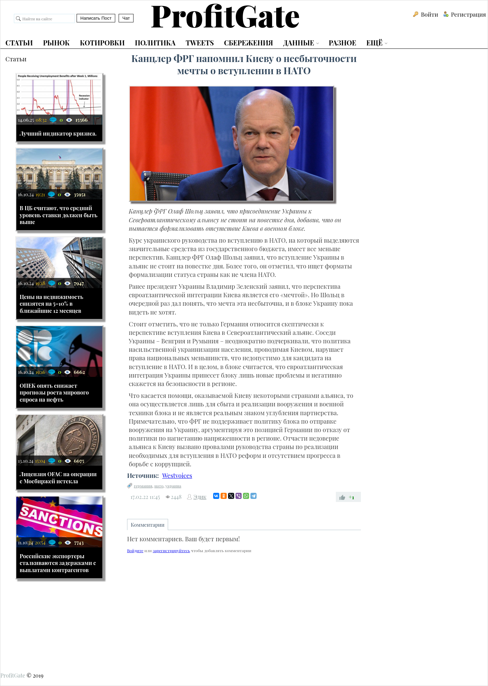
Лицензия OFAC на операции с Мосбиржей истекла (58, 477)
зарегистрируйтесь (171, 550)
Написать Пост (95, 18)
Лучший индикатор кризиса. (58, 133)
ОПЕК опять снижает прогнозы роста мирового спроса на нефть (54, 392)
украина (173, 485)
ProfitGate (12, 675)
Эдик (200, 496)
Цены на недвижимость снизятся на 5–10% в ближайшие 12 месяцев (51, 304)
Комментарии (148, 524)
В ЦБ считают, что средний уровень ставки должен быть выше (59, 215)
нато (158, 485)
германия (143, 485)
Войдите (135, 550)
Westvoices (177, 475)
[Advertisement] (244, 611)
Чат (126, 18)
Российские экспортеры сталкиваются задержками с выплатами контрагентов (58, 563)
